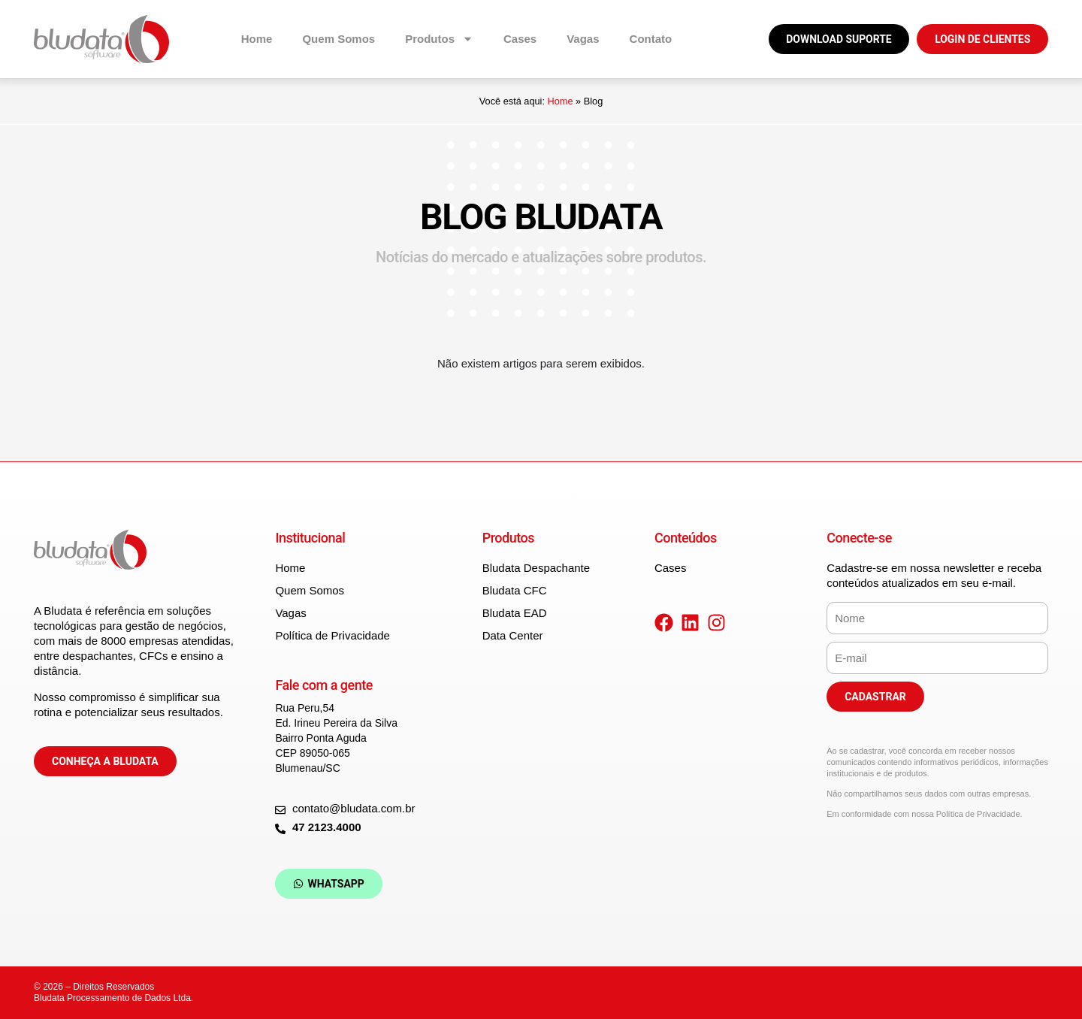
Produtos (439, 39)
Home (257, 38)
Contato (651, 38)
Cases (519, 38)
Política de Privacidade (332, 635)
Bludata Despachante (536, 567)
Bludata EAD (514, 612)
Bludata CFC (514, 590)
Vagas (583, 38)
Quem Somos (338, 38)
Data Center (512, 635)
